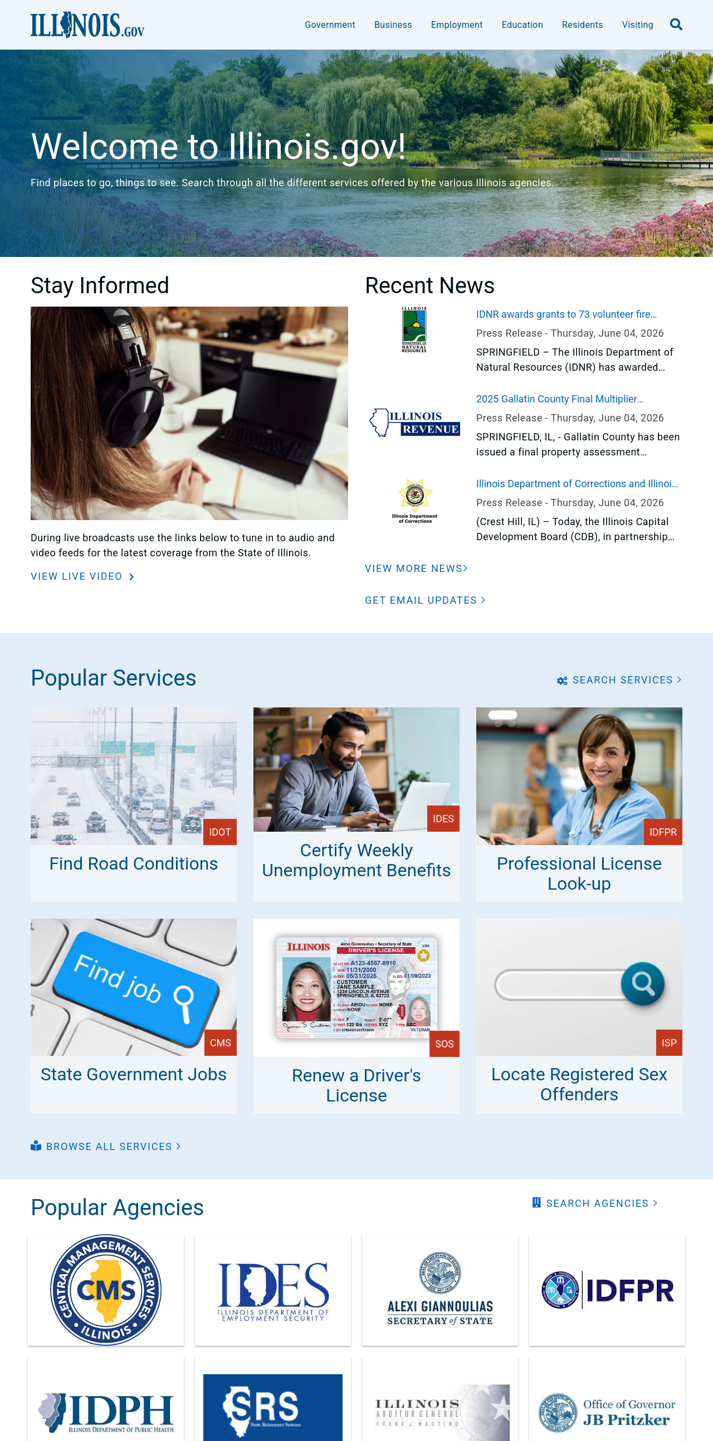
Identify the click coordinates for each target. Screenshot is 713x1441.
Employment (457, 25)
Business (393, 25)
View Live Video (78, 576)
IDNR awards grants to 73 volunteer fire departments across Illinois (563, 315)
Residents (582, 25)
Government (330, 25)
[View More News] (416, 568)
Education (522, 25)
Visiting (637, 25)
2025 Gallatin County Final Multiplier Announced (556, 399)
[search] (676, 25)
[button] (425, 600)
